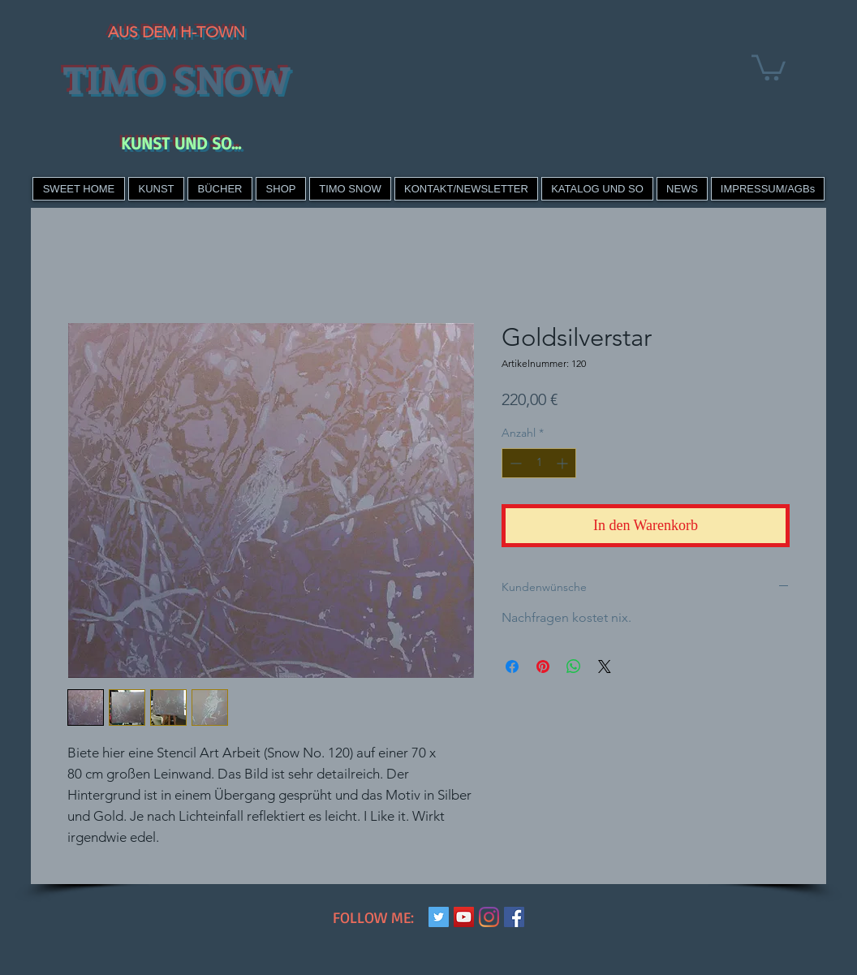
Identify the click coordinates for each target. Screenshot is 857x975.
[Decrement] (514, 463)
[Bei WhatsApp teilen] (574, 666)
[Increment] (563, 463)
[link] (768, 66)
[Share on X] (604, 666)
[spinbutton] (538, 463)
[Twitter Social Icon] (438, 917)
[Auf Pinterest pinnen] (543, 666)
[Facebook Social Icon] (514, 917)
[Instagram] (489, 917)
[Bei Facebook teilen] (512, 666)
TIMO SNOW (176, 79)
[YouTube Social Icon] (464, 917)
